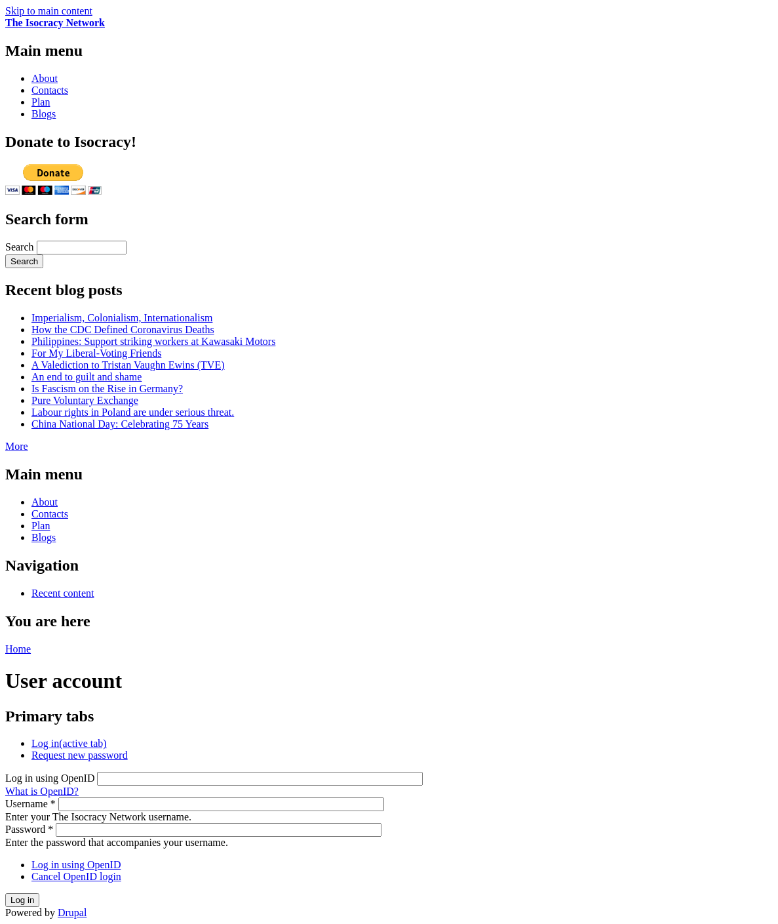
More (16, 446)
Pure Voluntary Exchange (84, 400)
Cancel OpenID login (76, 876)
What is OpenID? (42, 791)
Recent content (62, 593)
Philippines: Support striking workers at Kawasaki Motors (153, 341)
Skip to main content (48, 10)
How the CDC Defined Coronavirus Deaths (122, 329)
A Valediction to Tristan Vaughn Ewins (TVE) (128, 365)
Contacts (49, 90)
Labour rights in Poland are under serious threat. (132, 412)
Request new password (79, 755)
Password (29, 829)
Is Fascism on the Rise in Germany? (107, 388)
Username (30, 803)
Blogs (43, 113)
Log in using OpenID (51, 778)
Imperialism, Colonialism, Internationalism (121, 317)
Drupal (72, 912)
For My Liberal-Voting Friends (96, 353)
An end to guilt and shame (86, 376)
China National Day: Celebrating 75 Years (119, 424)
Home (18, 648)
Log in (69, 743)
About (44, 78)
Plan (40, 102)
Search (21, 246)
